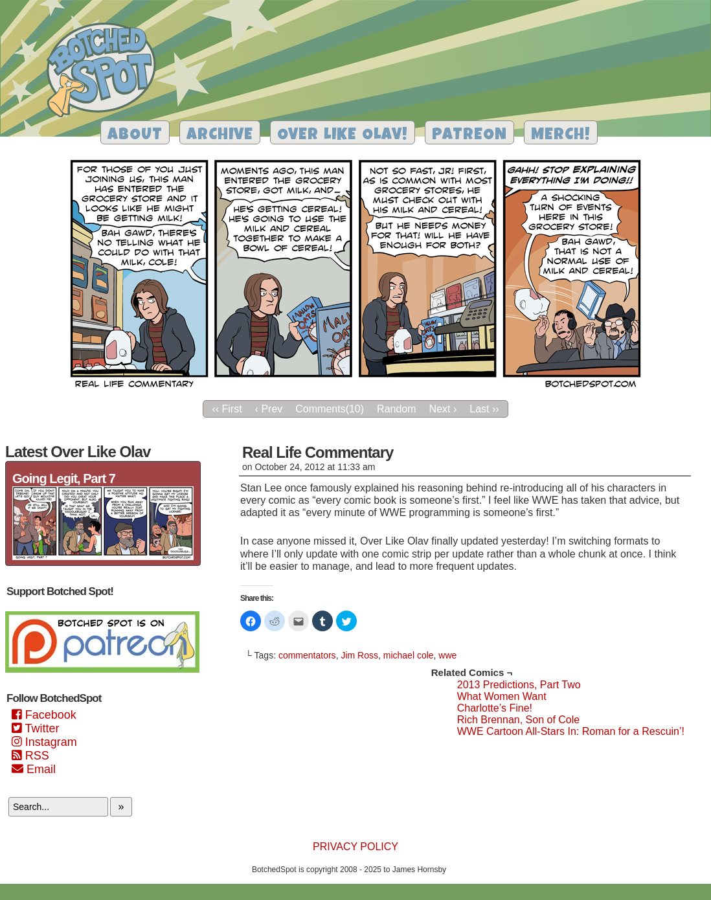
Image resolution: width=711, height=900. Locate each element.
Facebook (44, 714)
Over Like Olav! (342, 136)
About (135, 136)
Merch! (561, 136)
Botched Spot (105, 71)
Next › (443, 408)
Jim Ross (359, 655)
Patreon (469, 136)
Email (34, 769)
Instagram (44, 742)
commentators (307, 655)
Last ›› (484, 408)
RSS (30, 755)
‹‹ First (227, 408)
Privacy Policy (355, 846)
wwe (447, 655)
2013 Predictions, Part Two (519, 684)
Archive (219, 136)
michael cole (408, 655)
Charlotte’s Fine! (494, 708)
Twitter (35, 728)
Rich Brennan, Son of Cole (518, 719)
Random (396, 408)
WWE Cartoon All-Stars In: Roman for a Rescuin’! (570, 731)
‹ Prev (269, 408)
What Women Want (502, 696)
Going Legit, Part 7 (63, 478)
